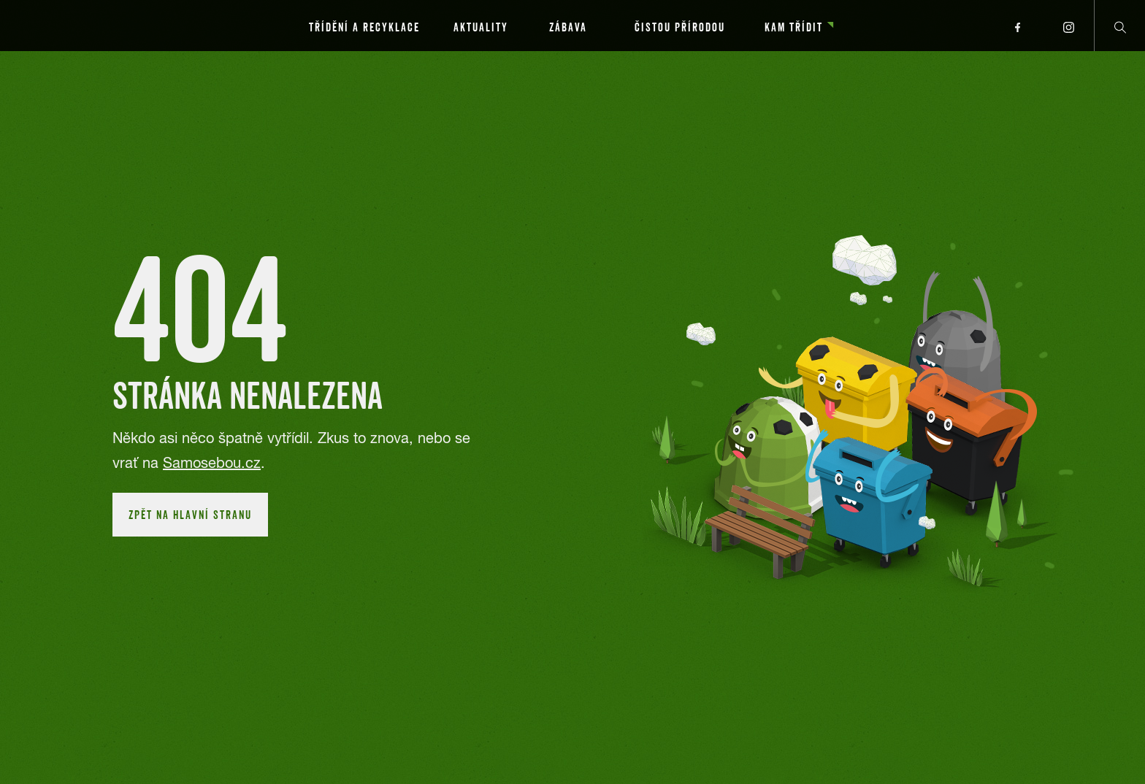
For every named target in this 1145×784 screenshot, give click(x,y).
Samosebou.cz (212, 462)
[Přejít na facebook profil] (1017, 25)
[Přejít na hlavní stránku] (102, 25)
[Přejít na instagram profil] (1068, 25)
